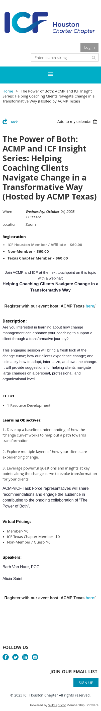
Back (14, 121)
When (7, 211)
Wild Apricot (57, 705)
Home (8, 91)
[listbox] (77, 121)
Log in (89, 47)
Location (10, 224)
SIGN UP (86, 682)
